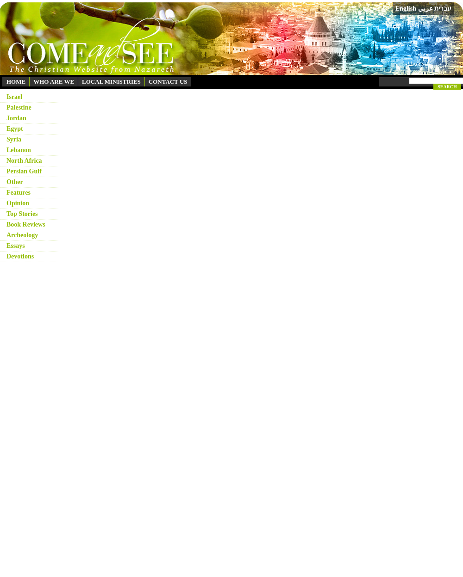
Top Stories (22, 213)
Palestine (18, 107)
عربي (425, 8)
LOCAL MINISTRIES (111, 81)
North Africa (24, 160)
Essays (15, 245)
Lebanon (18, 150)
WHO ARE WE (53, 81)
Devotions (20, 256)
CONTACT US (168, 81)
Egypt (14, 128)
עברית (442, 8)
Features (18, 192)
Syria (13, 139)
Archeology (22, 235)
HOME (15, 81)
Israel (14, 96)
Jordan (16, 118)
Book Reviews (25, 224)
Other (14, 181)
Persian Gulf (24, 171)
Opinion (17, 203)
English (405, 8)
